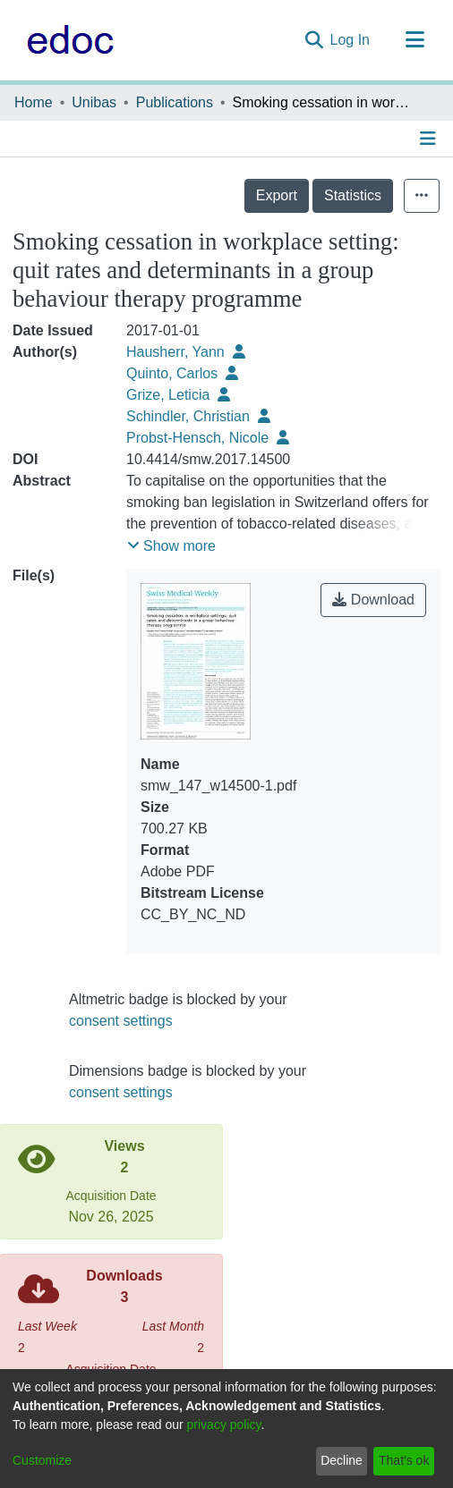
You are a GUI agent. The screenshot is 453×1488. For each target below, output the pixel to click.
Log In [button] (351, 39)
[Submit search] (314, 40)
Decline (342, 1460)
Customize (42, 1460)
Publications (174, 102)
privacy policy (224, 1424)
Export (276, 195)
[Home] (65, 40)
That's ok (404, 1460)
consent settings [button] (121, 1020)
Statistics (352, 195)
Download (373, 599)
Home (33, 102)
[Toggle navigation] (414, 40)
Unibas (94, 102)
